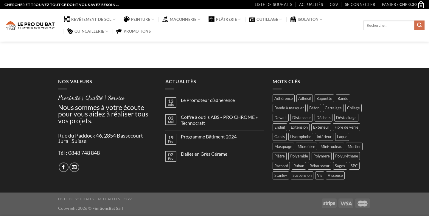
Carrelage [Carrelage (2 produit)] (333, 107)
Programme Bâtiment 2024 (209, 136)
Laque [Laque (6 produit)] (342, 136)
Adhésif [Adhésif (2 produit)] (304, 98)
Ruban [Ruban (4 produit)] (298, 165)
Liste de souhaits (273, 4)
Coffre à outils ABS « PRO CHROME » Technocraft (219, 119)
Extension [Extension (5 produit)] (299, 127)
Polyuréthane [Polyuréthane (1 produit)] (346, 156)
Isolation (306, 19)
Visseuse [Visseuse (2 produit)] (335, 175)
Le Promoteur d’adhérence (208, 100)
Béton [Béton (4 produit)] (314, 107)
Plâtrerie (225, 19)
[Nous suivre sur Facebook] (64, 167)
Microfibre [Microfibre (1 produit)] (306, 146)
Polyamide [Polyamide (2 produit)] (299, 156)
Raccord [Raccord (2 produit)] (281, 165)
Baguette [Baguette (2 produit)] (324, 98)
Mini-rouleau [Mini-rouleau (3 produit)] (331, 146)
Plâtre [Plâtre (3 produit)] (279, 156)
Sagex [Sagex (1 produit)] (340, 165)
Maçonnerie (181, 19)
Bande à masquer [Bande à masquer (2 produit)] (289, 107)
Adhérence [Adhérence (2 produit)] (283, 98)
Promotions (133, 31)
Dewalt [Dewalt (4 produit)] (280, 117)
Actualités (311, 4)
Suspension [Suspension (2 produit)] (302, 175)
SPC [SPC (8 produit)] (354, 165)
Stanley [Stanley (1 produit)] (280, 175)
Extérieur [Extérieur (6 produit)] (321, 127)
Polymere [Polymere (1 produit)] (321, 156)
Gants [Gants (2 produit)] (279, 136)
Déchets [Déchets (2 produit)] (323, 117)
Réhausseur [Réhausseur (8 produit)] (319, 165)
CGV (334, 4)
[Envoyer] (419, 26)
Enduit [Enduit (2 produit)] (279, 127)
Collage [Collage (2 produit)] (353, 107)
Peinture (139, 19)
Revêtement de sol (90, 19)
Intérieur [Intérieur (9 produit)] (324, 136)
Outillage (265, 19)
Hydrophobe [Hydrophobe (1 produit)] (300, 136)
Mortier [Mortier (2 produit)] (354, 146)
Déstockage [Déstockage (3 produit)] (346, 117)
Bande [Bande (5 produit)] (343, 98)
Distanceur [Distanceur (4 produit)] (301, 117)
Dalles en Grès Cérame (204, 154)
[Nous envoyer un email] (74, 167)
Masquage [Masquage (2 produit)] (283, 146)
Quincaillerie (87, 31)
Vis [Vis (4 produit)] (319, 175)
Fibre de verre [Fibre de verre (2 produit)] (346, 127)
